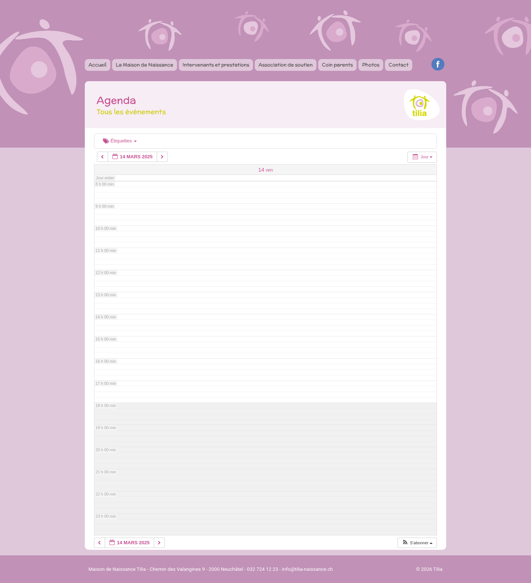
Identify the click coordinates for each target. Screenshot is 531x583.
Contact (399, 64)
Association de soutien (285, 64)
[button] (417, 543)
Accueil (97, 64)
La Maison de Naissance (144, 64)
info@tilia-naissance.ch (307, 569)
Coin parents (337, 64)
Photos (370, 64)
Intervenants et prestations (216, 64)
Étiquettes (120, 141)
